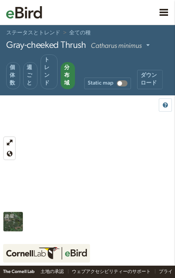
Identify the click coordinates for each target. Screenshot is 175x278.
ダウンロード (149, 79)
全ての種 (80, 33)
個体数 (12, 75)
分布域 (67, 75)
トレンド (46, 71)
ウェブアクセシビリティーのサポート (111, 271)
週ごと (29, 75)
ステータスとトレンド (33, 33)
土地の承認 (53, 271)
